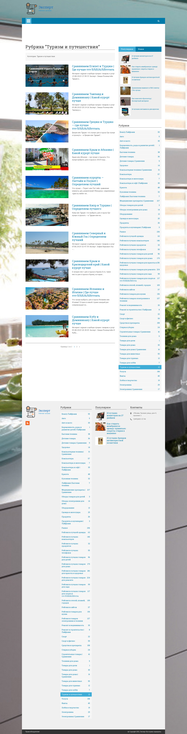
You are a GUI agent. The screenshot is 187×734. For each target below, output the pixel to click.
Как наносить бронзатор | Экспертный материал (142, 100)
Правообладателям (32, 732)
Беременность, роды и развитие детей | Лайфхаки (140, 146)
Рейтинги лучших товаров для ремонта (140, 269)
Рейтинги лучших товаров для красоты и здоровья (140, 264)
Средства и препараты (140, 323)
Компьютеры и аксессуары (140, 179)
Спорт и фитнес (140, 318)
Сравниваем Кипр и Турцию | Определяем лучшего (92, 207)
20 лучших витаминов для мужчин (145, 109)
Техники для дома (140, 336)
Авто (140, 136)
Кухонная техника (140, 192)
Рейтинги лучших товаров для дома (140, 258)
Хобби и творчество (140, 380)
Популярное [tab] (127, 49)
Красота (140, 187)
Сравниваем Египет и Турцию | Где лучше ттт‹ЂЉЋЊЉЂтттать (93, 68)
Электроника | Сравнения (140, 389)
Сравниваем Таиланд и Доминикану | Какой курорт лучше (90, 97)
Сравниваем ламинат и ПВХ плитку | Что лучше (145, 89)
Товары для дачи (140, 340)
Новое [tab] (141, 49)
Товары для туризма (140, 358)
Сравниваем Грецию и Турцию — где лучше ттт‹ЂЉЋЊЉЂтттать (92, 125)
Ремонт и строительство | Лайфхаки (140, 310)
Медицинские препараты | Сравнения (140, 201)
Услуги (140, 371)
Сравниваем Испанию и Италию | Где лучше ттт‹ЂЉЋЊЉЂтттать (88, 292)
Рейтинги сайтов (140, 289)
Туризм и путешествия (140, 367)
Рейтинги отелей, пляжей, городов (140, 285)
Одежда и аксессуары (140, 218)
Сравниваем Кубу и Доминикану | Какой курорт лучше (90, 320)
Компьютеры (140, 174)
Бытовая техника (140, 152)
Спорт (140, 314)
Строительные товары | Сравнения (140, 332)
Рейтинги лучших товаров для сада (140, 274)
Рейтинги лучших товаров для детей (140, 254)
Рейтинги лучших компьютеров (140, 240)
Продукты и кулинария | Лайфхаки (140, 227)
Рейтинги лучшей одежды (140, 236)
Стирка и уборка (140, 327)
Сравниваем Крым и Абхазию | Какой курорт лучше (93, 151)
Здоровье (140, 165)
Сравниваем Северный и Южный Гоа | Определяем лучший (89, 237)
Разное (140, 232)
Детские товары (140, 156)
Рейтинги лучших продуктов (140, 245)
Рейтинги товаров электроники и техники (140, 299)
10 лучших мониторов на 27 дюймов (142, 57)
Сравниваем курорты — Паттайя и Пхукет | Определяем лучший (88, 181)
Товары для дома (140, 345)
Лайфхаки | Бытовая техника (140, 196)
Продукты (140, 223)
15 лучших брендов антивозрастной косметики (146, 78)
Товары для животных (140, 354)
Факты (140, 376)
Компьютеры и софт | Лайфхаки (140, 183)
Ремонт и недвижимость (140, 305)
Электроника (140, 385)
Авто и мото (140, 141)
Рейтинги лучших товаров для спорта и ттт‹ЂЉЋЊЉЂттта (140, 279)
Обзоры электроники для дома (140, 210)
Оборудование (140, 214)
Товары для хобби (140, 363)
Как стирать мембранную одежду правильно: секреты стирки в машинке (144, 69)
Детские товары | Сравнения (140, 161)
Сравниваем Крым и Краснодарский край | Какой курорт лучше (91, 264)
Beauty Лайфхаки (140, 132)
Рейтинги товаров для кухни (140, 294)
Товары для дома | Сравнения (140, 349)
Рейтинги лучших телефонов (140, 249)
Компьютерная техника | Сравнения (140, 170)
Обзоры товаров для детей (140, 205)
